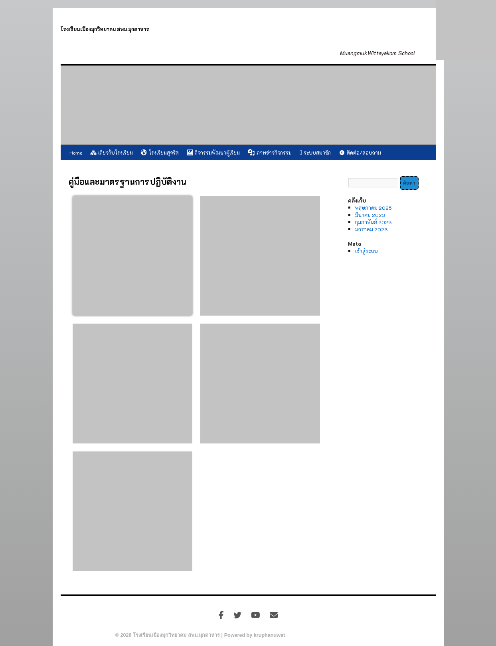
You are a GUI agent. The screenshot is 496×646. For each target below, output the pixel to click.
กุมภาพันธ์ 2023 (373, 222)
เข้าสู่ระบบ (366, 251)
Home (75, 152)
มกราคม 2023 (371, 229)
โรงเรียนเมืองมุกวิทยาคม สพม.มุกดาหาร (105, 29)
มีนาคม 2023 (370, 215)
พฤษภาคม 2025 (373, 208)
